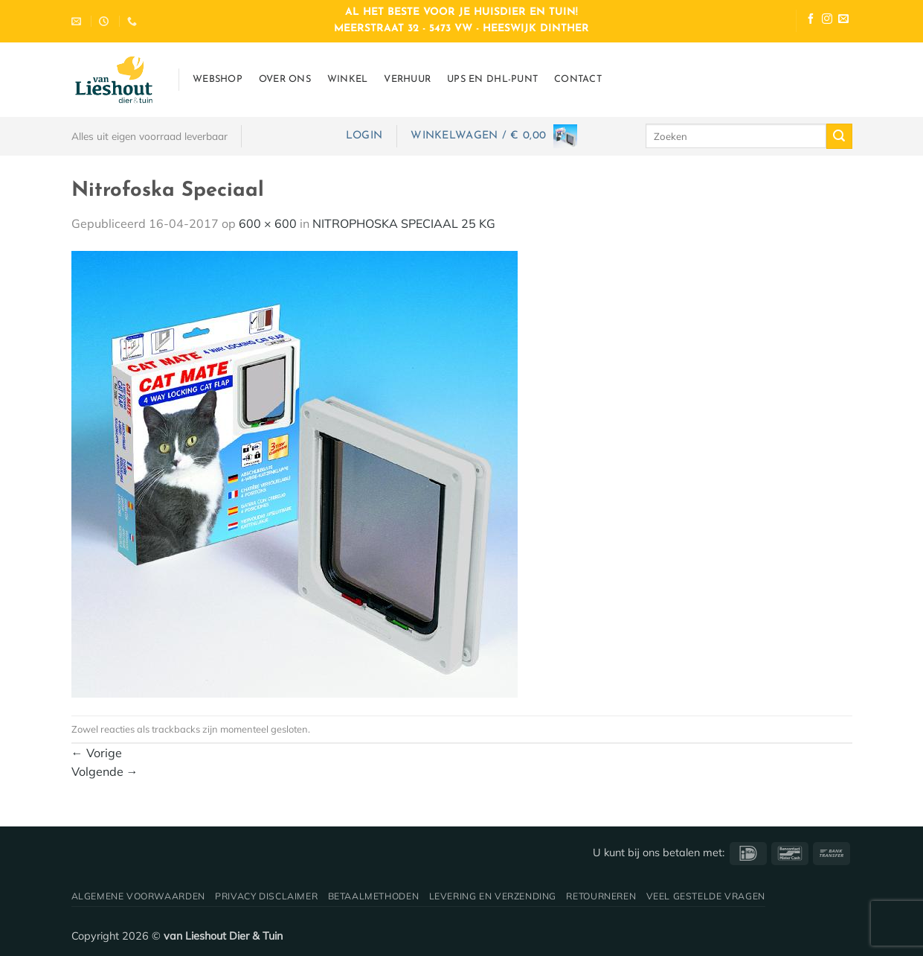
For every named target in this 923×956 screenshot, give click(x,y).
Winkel (347, 79)
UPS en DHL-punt (492, 79)
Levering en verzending (492, 896)
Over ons (285, 79)
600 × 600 (268, 223)
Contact (578, 79)
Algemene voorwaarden (138, 896)
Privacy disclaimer (266, 896)
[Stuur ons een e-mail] (843, 20)
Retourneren (601, 896)
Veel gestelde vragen (705, 896)
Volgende (104, 771)
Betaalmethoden (373, 896)
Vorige (96, 752)
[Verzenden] (839, 136)
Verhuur (407, 79)
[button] (364, 136)
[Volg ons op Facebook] (810, 20)
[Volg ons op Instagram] (827, 20)
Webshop (217, 79)
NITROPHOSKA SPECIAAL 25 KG (403, 223)
